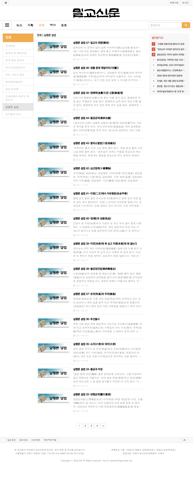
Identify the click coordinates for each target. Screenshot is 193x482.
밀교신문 (11, 439)
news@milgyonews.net (121, 460)
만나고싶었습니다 (15, 67)
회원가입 (174, 2)
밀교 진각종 (12, 89)
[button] (7, 25)
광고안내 (23, 439)
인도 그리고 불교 (14, 74)
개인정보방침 (50, 439)
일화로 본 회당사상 (16, 53)
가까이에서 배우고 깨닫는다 (17, 98)
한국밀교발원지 (14, 82)
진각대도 (10, 45)
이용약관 (35, 439)
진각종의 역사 (13, 114)
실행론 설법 (12, 107)
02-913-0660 (58, 453)
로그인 (185, 2)
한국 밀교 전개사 (14, 60)
